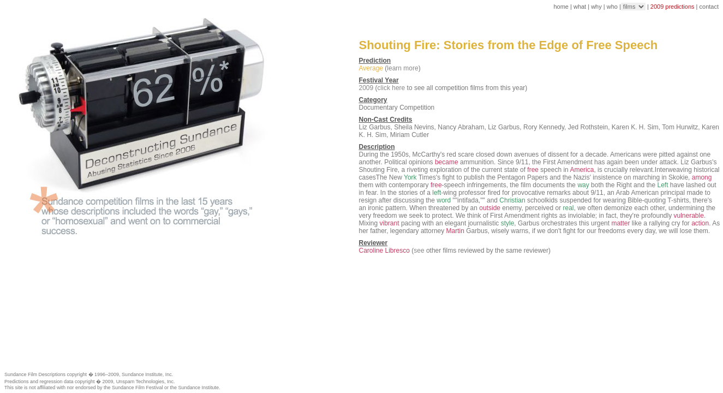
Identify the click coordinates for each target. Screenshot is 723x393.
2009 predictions (672, 6)
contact (709, 6)
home (561, 6)
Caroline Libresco (384, 250)
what (579, 6)
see (419, 250)
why (596, 6)
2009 (366, 88)
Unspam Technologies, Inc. (145, 381)
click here (391, 88)
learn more (402, 68)
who (612, 6)
